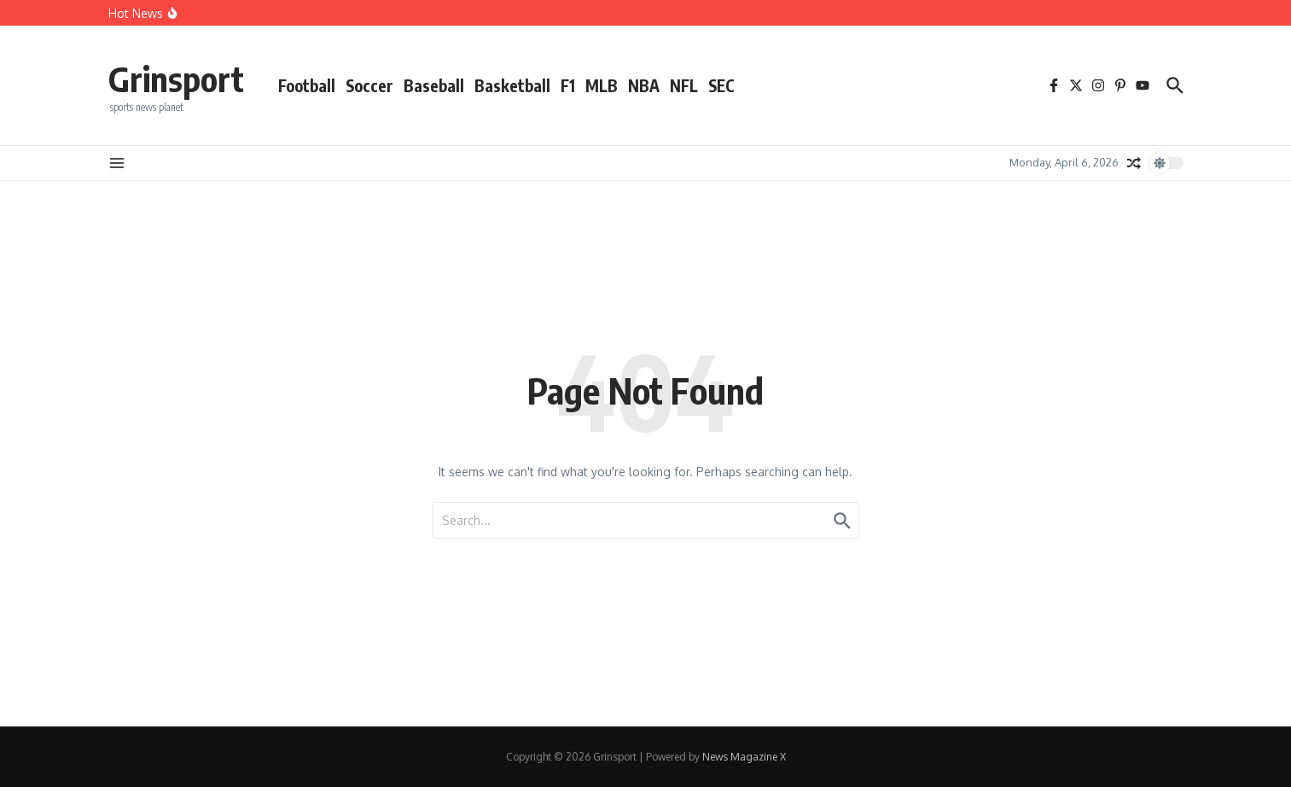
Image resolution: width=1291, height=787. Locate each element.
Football (306, 85)
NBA (644, 85)
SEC (721, 85)
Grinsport (176, 78)
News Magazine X (744, 756)
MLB (601, 85)
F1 (568, 85)
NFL (684, 85)
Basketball (512, 85)
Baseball (434, 85)
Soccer (369, 85)
